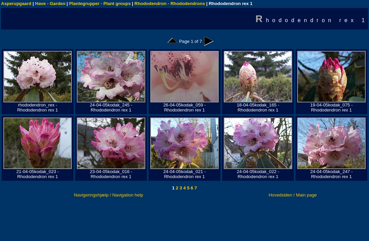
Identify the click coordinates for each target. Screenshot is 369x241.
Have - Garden (50, 3)
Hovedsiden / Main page (293, 194)
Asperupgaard (16, 3)
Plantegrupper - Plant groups (100, 3)
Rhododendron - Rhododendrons (170, 3)
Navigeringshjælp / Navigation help (108, 194)
